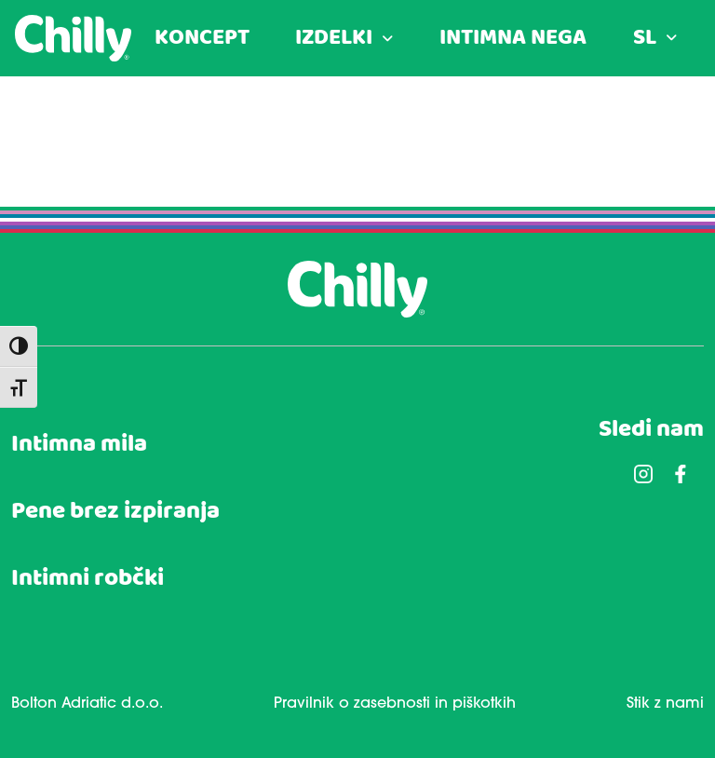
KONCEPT (202, 38)
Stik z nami (665, 704)
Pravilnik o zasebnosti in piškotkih (395, 704)
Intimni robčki (87, 579)
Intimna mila (79, 445)
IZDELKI (333, 38)
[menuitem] (655, 38)
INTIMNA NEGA (513, 38)
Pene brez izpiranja (115, 512)
